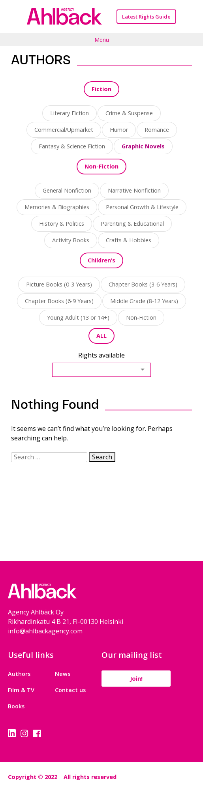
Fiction (101, 89)
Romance (157, 129)
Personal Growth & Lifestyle (142, 207)
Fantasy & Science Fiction (72, 146)
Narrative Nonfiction (134, 190)
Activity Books (70, 240)
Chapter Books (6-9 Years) (59, 301)
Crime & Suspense (129, 113)
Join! (136, 678)
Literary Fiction (69, 113)
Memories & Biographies (56, 207)
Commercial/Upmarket (63, 129)
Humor (119, 129)
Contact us (70, 690)
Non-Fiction (101, 166)
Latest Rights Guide (146, 16)
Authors (19, 674)
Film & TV (21, 690)
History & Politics (61, 223)
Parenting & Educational (132, 223)
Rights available (101, 355)
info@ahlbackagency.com (45, 631)
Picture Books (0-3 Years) (59, 284)
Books (16, 706)
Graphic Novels (143, 146)
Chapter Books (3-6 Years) (143, 284)
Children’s (101, 260)
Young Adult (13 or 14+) (78, 317)
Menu (101, 39)
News (62, 674)
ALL (101, 335)
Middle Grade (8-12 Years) (144, 301)
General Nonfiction (67, 190)
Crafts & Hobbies (128, 240)
